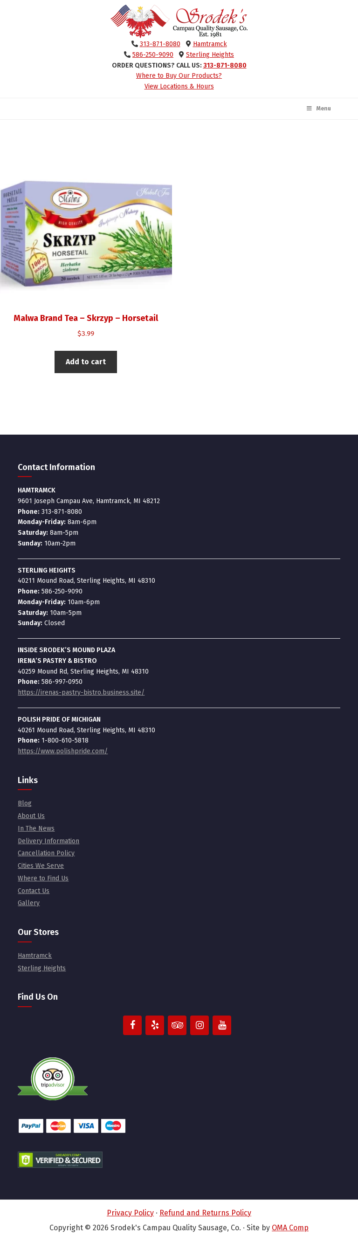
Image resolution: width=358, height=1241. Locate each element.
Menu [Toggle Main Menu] (318, 108)
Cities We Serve (41, 866)
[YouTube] (222, 1025)
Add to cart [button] (86, 361)
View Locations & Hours (179, 86)
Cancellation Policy (46, 853)
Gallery (29, 903)
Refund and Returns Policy (205, 1212)
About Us (31, 816)
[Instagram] (199, 1025)
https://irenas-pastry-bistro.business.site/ (81, 692)
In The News (36, 828)
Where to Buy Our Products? (179, 76)
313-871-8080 (160, 44)
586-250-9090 (152, 55)
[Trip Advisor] (177, 1025)
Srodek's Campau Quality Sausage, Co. (179, 21)
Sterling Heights (210, 55)
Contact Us (33, 891)
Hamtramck (210, 44)
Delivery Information (48, 841)
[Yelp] (154, 1025)
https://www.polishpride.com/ (63, 751)
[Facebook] (132, 1025)
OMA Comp (290, 1227)
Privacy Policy (130, 1212)
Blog (25, 803)
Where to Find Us (43, 878)
